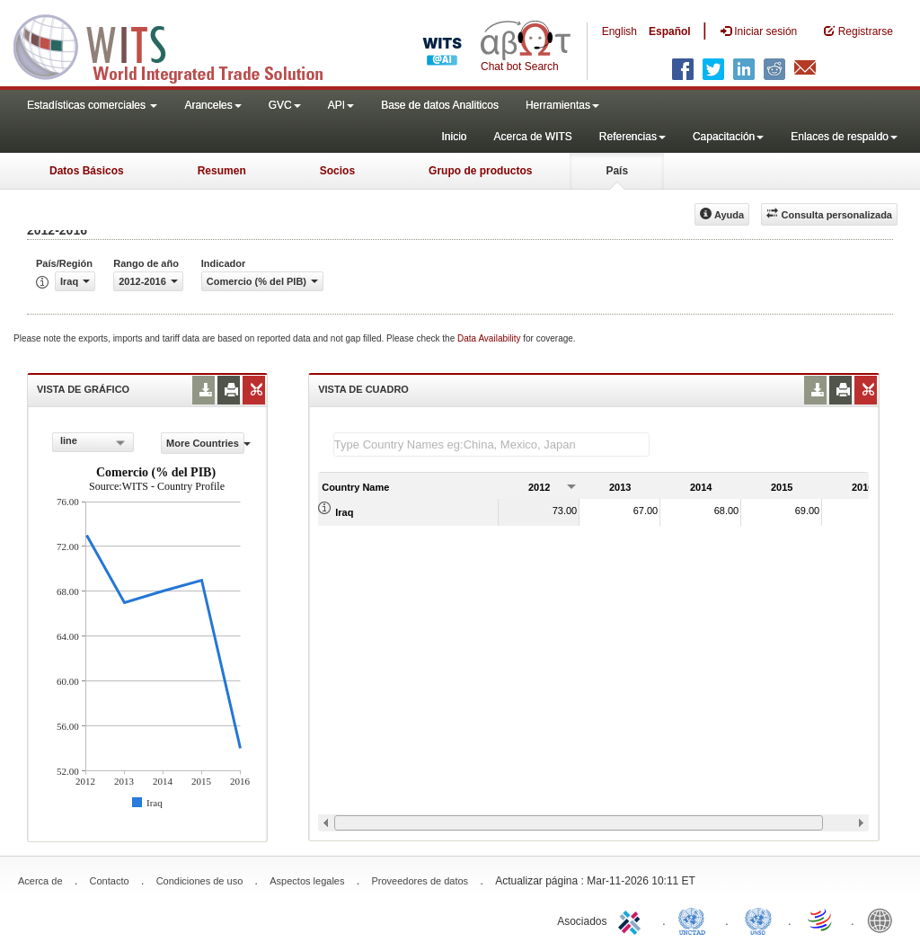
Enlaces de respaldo (844, 136)
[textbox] (491, 444)
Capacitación (728, 136)
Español (670, 31)
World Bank (884, 920)
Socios (337, 170)
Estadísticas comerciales (92, 105)
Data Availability (490, 338)
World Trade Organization (821, 920)
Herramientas (562, 105)
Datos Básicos (86, 170)
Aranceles (212, 105)
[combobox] (93, 442)
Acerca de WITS (532, 136)
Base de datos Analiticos (440, 105)
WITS (179, 45)
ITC (632, 920)
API (341, 105)
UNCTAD (695, 920)
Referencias (632, 136)
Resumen (222, 170)
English (619, 31)
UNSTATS (758, 920)
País (617, 170)
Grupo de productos (480, 170)
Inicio (453, 136)
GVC (285, 105)
